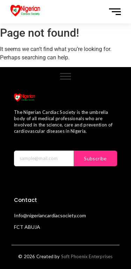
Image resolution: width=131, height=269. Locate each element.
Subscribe (95, 158)
